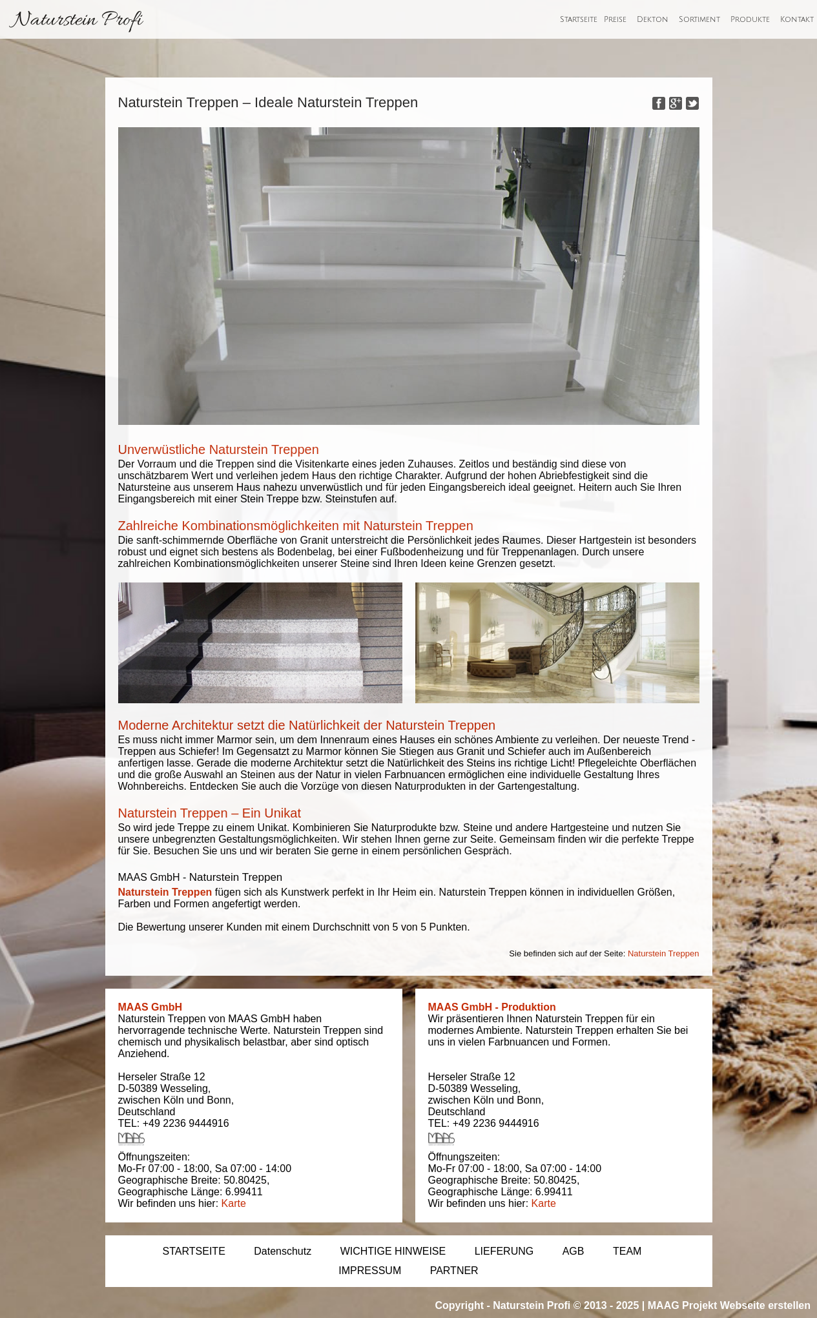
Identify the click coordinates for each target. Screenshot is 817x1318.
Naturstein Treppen (165, 892)
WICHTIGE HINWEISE (393, 1251)
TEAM (627, 1251)
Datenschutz (282, 1251)
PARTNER (454, 1270)
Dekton (652, 19)
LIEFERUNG (504, 1251)
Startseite (578, 19)
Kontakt (797, 19)
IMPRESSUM (369, 1270)
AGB (573, 1251)
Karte (234, 1203)
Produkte (750, 19)
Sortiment (699, 19)
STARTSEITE (194, 1251)
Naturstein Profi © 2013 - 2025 (566, 1305)
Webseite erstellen (765, 1305)
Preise (615, 19)
